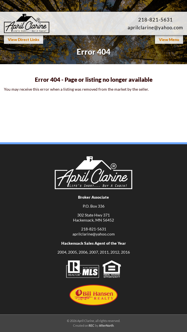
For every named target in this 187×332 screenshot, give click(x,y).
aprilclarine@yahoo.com (155, 27)
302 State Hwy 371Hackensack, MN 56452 (93, 217)
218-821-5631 (155, 20)
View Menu (169, 39)
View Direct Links (23, 39)
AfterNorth (106, 325)
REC (91, 325)
